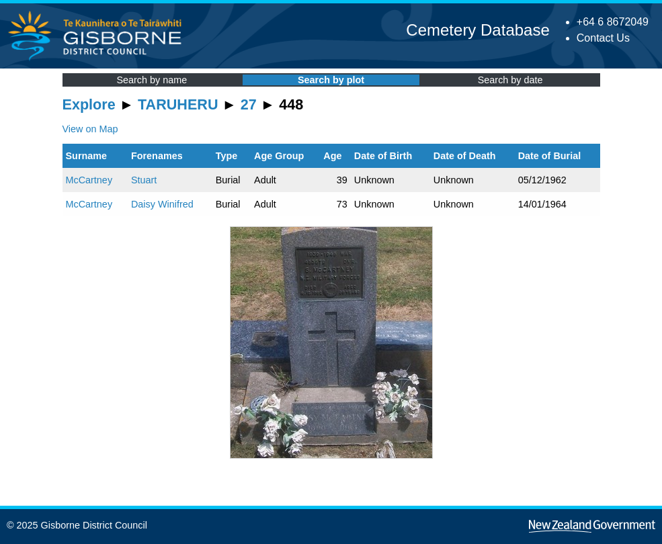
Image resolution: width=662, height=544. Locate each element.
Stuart (144, 180)
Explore (89, 104)
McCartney (89, 180)
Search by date (510, 80)
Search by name (151, 80)
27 (249, 104)
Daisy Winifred (162, 204)
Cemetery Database (477, 30)
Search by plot (331, 80)
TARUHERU (178, 104)
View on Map (90, 129)
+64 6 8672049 (613, 22)
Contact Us (603, 38)
